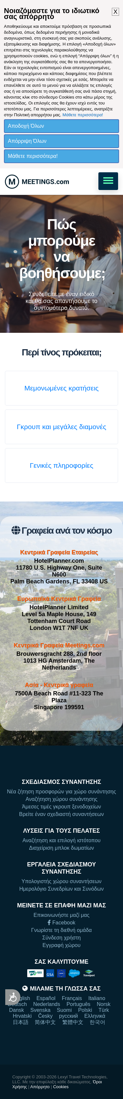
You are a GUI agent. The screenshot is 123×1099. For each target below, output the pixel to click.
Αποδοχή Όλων (26, 126)
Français (72, 998)
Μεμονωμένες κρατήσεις (61, 388)
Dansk (16, 1010)
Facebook (61, 922)
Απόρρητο (40, 1086)
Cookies (61, 1086)
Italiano (96, 998)
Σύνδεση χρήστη (61, 937)
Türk (103, 1010)
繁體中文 (72, 1022)
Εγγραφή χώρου (62, 945)
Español (45, 998)
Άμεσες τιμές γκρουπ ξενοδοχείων (61, 806)
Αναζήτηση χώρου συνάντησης (61, 799)
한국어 (97, 1022)
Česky (45, 1016)
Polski (85, 1010)
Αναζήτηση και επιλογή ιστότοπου (61, 840)
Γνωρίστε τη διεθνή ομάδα (61, 930)
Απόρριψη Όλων (27, 141)
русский (68, 1016)
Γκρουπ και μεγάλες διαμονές (61, 426)
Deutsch (17, 1004)
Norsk (104, 1004)
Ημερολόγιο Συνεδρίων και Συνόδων (61, 889)
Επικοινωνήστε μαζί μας (61, 915)
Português (79, 1004)
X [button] (115, 12)
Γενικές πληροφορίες (61, 465)
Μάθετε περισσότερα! (83, 114)
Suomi (64, 1010)
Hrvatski (22, 1016)
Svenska (41, 1010)
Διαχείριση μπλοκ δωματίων (61, 848)
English (21, 998)
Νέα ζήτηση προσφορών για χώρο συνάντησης (61, 791)
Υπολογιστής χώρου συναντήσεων (62, 881)
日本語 (21, 1022)
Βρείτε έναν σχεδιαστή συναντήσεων (61, 814)
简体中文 (45, 1022)
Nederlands (46, 1004)
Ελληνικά (94, 1016)
